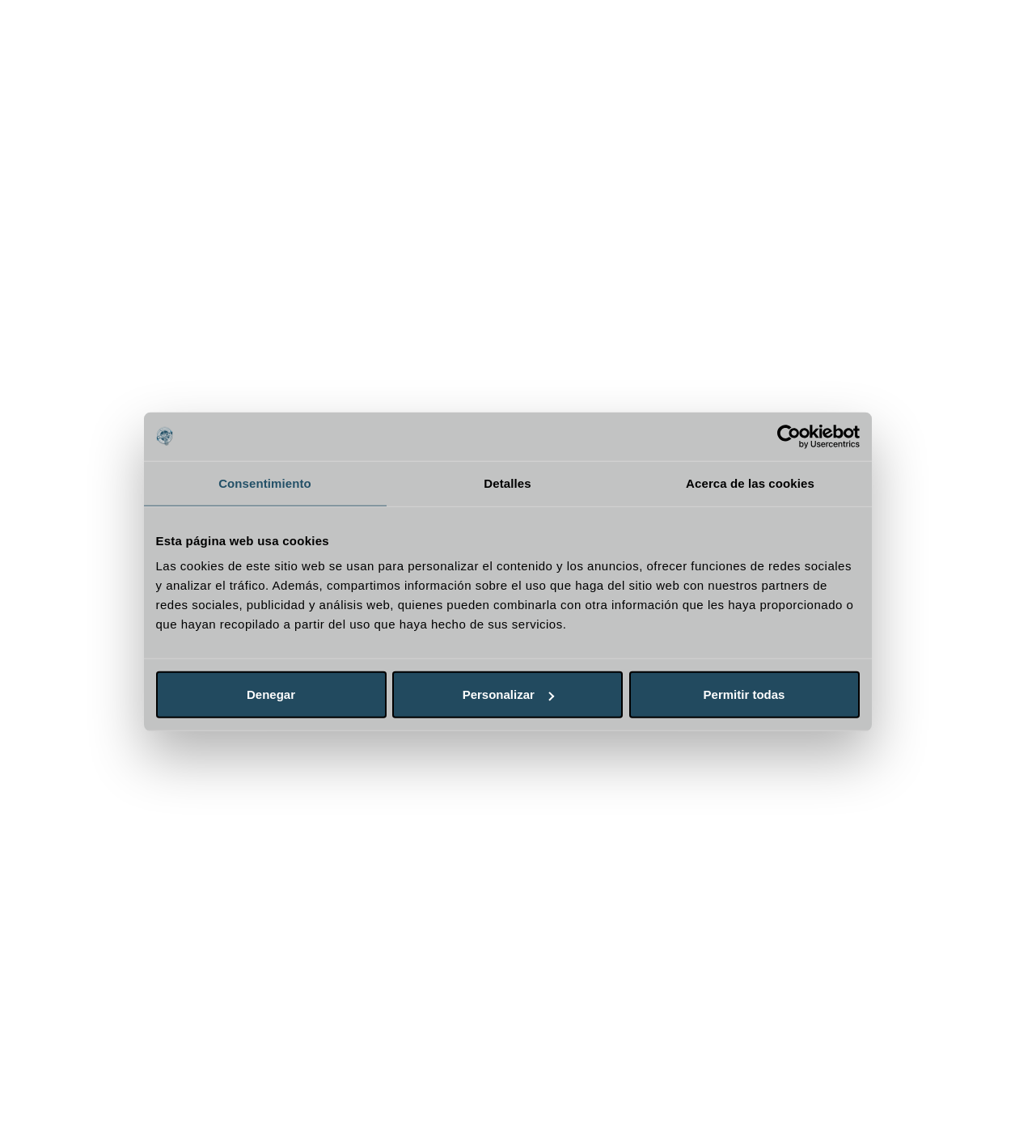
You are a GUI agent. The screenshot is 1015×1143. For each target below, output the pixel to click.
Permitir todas (744, 694)
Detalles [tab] (507, 482)
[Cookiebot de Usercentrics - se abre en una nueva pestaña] (789, 436)
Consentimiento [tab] (264, 482)
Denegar (271, 694)
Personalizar (508, 694)
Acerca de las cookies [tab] (750, 482)
